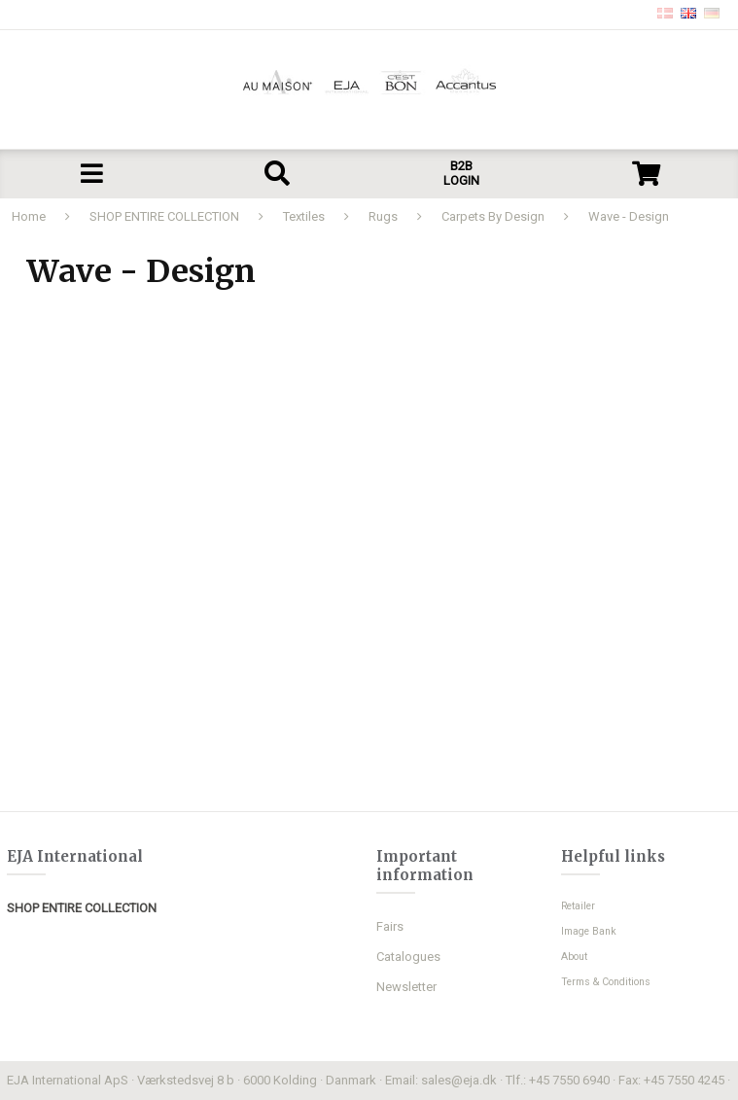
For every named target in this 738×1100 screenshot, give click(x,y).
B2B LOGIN (461, 173)
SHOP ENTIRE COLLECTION (164, 216)
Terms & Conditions (605, 982)
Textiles (304, 216)
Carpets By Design (493, 216)
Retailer (578, 906)
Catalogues (408, 956)
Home (29, 216)
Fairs (390, 926)
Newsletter (406, 986)
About (574, 956)
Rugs (383, 216)
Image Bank (588, 931)
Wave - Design (628, 216)
